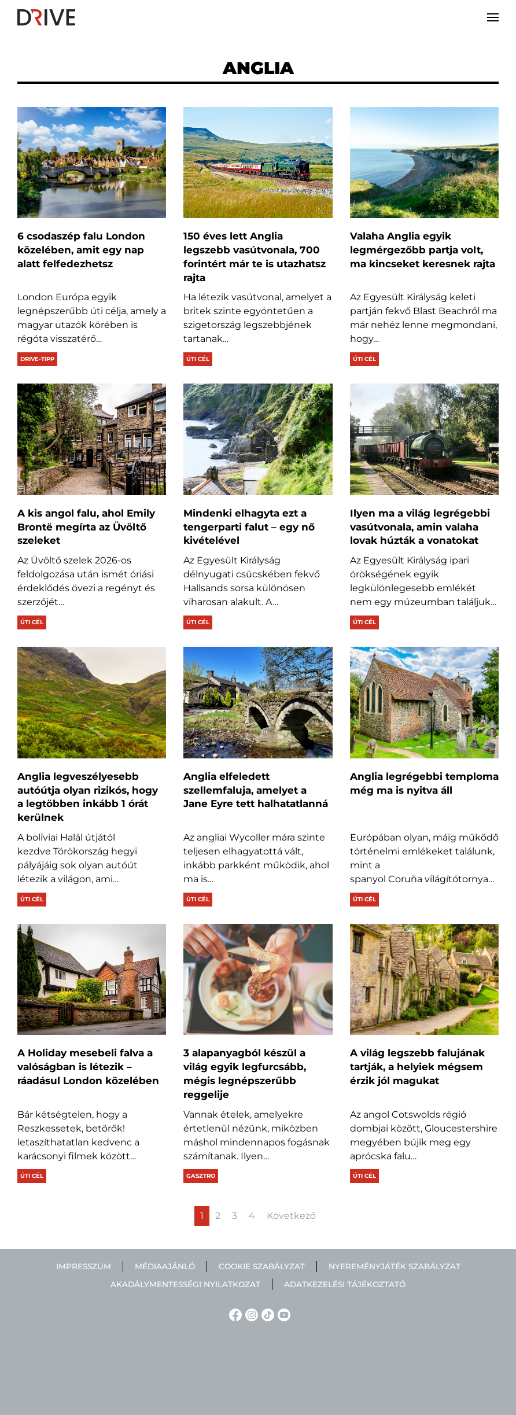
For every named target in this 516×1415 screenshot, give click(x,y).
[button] (493, 17)
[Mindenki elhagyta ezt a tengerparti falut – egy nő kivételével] (257, 439)
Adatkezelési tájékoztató (345, 1284)
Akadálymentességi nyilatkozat (185, 1284)
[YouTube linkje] (282, 1314)
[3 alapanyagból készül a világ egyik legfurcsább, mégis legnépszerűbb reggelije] (257, 980)
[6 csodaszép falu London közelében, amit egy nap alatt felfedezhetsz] (91, 163)
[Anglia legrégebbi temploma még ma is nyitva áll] (424, 702)
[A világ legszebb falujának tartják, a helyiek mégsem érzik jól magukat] (424, 980)
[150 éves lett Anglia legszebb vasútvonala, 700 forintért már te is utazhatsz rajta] (257, 163)
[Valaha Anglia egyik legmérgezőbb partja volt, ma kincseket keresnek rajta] (424, 163)
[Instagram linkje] (250, 1314)
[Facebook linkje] (234, 1314)
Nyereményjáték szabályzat (394, 1266)
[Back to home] (46, 17)
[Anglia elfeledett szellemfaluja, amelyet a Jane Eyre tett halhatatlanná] (257, 702)
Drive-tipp (37, 359)
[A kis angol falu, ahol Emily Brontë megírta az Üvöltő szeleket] (91, 439)
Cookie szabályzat (262, 1266)
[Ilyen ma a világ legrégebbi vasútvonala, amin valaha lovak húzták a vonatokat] (424, 439)
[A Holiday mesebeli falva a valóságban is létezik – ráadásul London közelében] (91, 980)
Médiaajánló (165, 1266)
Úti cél (197, 359)
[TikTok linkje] (266, 1314)
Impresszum (83, 1266)
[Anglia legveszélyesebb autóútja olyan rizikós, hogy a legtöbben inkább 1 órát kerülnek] (91, 702)
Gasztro (200, 1176)
